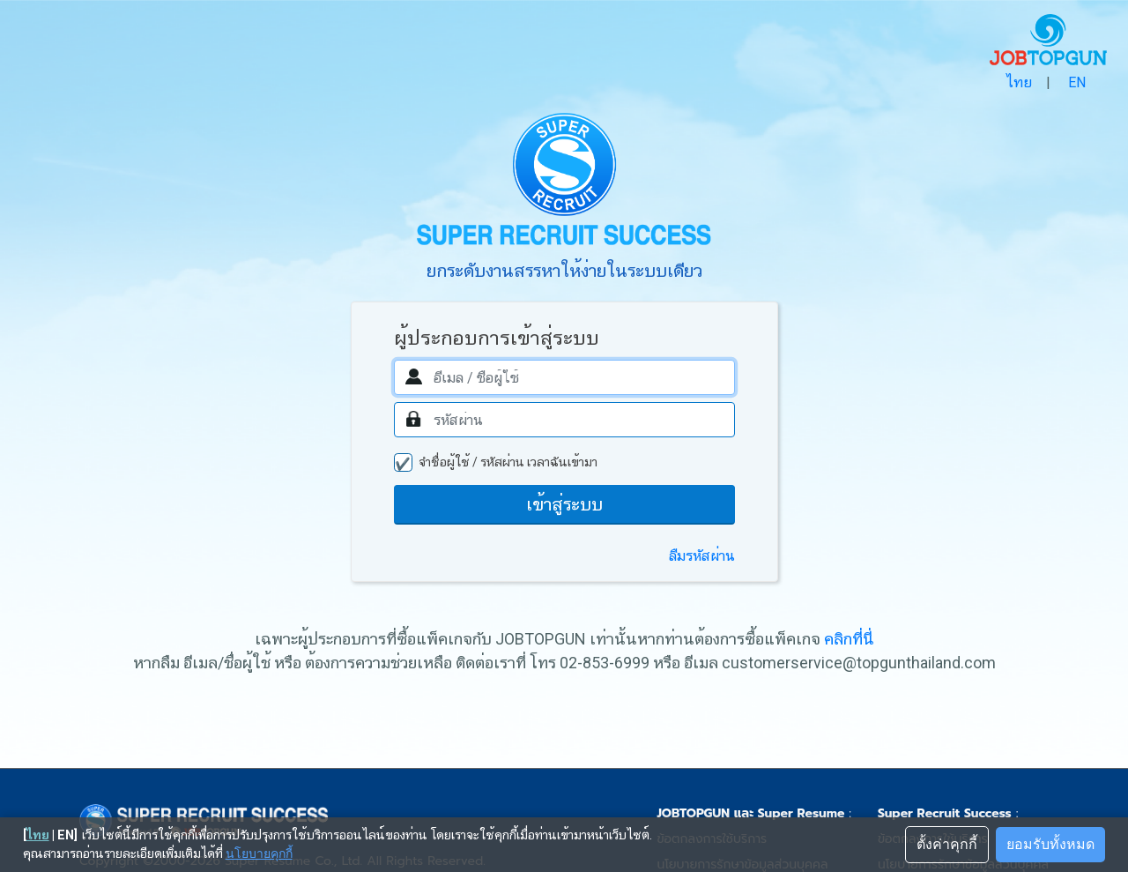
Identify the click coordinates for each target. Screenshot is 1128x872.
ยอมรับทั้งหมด (1050, 844)
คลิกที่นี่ (849, 639)
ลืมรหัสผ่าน (702, 556)
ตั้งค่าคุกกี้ (946, 844)
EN (1077, 82)
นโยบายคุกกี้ (259, 853)
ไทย (1019, 82)
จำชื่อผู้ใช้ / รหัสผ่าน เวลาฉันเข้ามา (508, 462)
